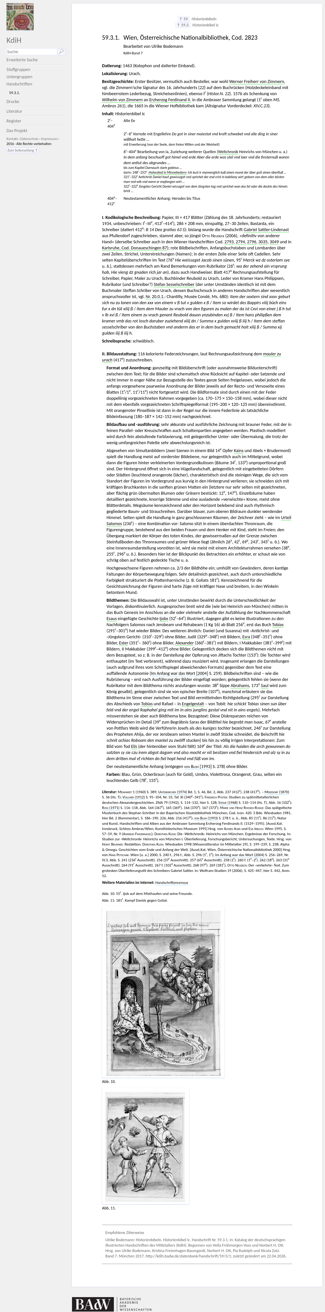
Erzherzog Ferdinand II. (170, 99)
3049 (274, 241)
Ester (123, 643)
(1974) (172, 792)
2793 (229, 241)
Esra (246, 636)
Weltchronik (228, 151)
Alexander (184, 643)
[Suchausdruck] (32, 51)
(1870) (277, 792)
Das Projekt (17, 130)
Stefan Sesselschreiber (174, 284)
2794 (240, 241)
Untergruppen (19, 76)
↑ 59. (183, 18)
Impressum (49, 139)
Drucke (13, 101)
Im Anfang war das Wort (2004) (239, 854)
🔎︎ (61, 51)
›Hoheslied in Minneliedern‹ (167, 172)
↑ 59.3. (182, 25)
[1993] (198, 766)
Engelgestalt (193, 703)
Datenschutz (29, 139)
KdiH (14, 40)
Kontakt (12, 139)
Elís (134, 746)
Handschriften (19, 84)
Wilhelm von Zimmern (122, 99)
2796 (251, 241)
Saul (265, 685)
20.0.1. (158, 296)
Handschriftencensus (171, 882)
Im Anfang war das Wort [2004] (179, 673)
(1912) (133, 797)
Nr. (148, 296)
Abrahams (240, 685)
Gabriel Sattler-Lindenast (266, 229)
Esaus (112, 618)
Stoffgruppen (18, 69)
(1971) (110, 807)
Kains (239, 450)
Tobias (277, 624)
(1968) (228, 802)
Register (14, 121)
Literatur (14, 111)
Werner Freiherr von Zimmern (256, 81)
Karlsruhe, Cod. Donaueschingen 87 (134, 247)
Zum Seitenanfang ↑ (22, 150)
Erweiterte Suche (22, 59)
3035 (263, 241)
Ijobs (164, 618)
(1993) (206, 818)
